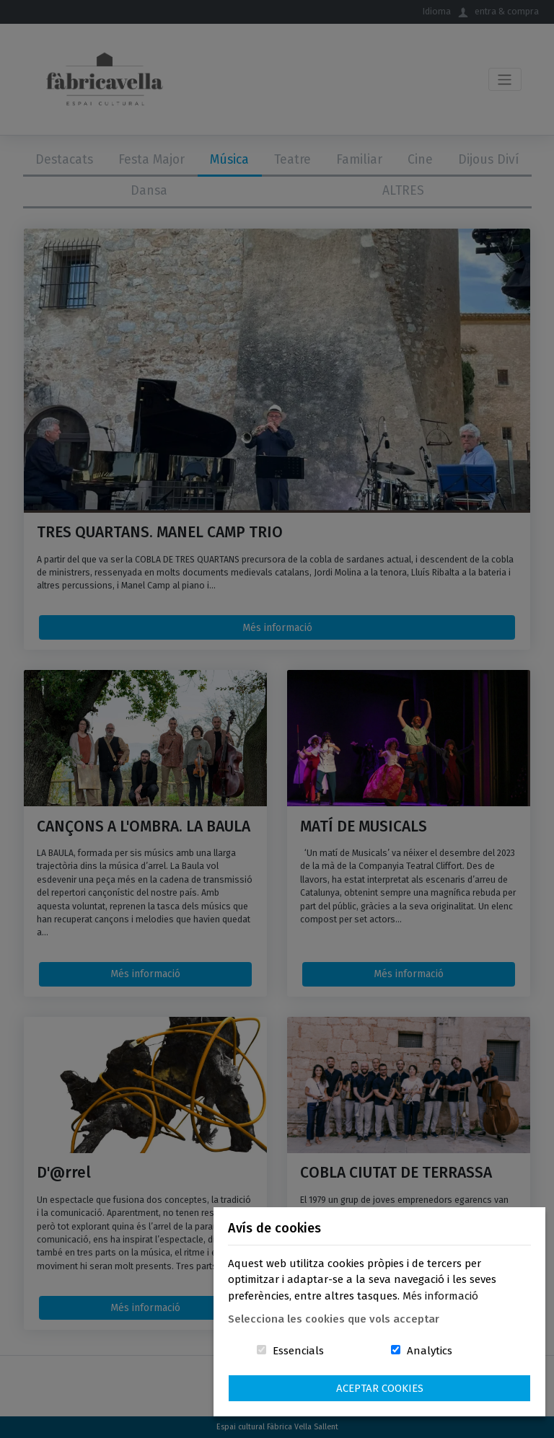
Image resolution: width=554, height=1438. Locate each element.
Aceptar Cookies (379, 1388)
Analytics (429, 1350)
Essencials (298, 1350)
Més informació (440, 1295)
